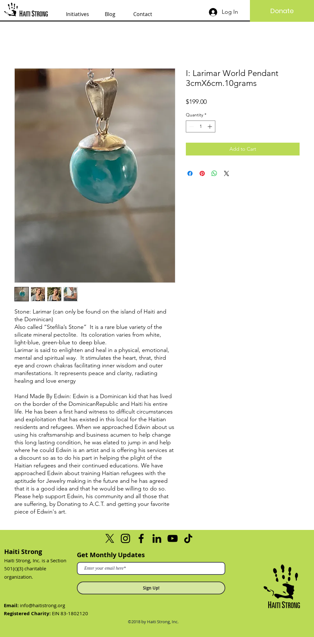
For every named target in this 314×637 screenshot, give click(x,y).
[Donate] (282, 11)
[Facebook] (141, 538)
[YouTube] (172, 538)
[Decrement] (191, 126)
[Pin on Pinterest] (202, 173)
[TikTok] (188, 538)
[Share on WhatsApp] (214, 173)
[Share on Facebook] (190, 173)
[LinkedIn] (157, 538)
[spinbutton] (200, 126)
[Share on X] (226, 173)
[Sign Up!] (151, 588)
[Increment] (210, 126)
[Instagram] (125, 538)
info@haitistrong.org (42, 605)
